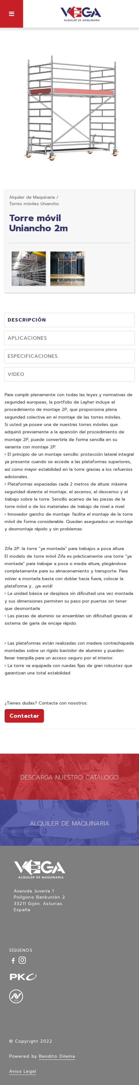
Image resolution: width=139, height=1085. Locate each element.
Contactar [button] (24, 716)
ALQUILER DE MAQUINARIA (69, 823)
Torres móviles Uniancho (34, 204)
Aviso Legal (22, 1071)
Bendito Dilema (57, 1056)
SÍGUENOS (21, 950)
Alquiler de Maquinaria (32, 197)
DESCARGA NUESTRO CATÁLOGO (69, 777)
